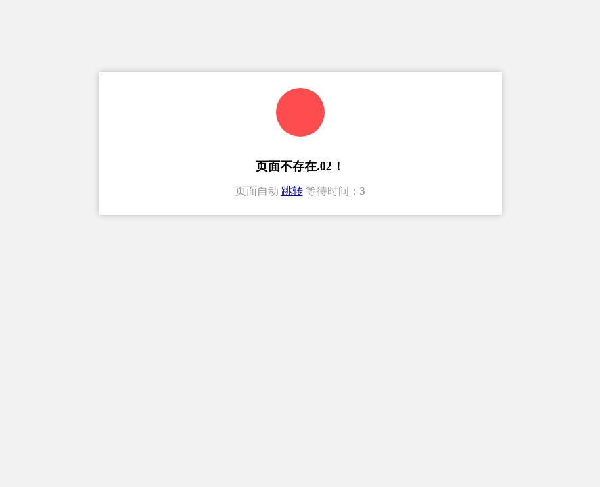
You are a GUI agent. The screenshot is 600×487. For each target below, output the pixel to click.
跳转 (292, 191)
